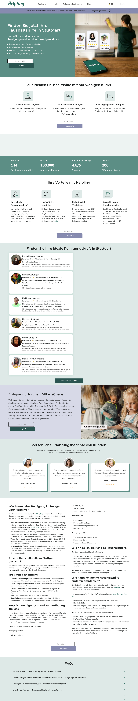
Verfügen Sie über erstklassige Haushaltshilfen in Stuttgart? (39, 607)
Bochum (114, 681)
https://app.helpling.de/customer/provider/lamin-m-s (103, 261)
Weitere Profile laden (69, 312)
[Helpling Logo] (16, 4)
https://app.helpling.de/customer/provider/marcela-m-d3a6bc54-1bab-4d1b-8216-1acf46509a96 (103, 281)
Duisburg (114, 676)
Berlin (55, 676)
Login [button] (122, 4)
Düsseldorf (57, 689)
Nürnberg (85, 689)
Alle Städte (56, 696)
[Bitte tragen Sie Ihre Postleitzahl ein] (19, 61)
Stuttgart (56, 691)
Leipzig (84, 676)
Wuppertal (115, 684)
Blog (89, 4)
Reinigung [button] (42, 4)
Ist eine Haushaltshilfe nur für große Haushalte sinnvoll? (37, 595)
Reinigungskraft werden (72, 4)
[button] (112, 4)
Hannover (85, 681)
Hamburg (56, 678)
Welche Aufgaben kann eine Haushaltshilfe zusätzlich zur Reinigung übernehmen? (49, 601)
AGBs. (55, 212)
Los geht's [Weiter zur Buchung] (46, 61)
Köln (55, 684)
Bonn (84, 691)
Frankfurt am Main (60, 686)
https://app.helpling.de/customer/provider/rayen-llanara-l (42, 257)
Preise (55, 4)
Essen (113, 678)
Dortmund (86, 678)
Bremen (85, 686)
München (56, 681)
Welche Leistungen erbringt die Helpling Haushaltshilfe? (38, 613)
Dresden (85, 684)
